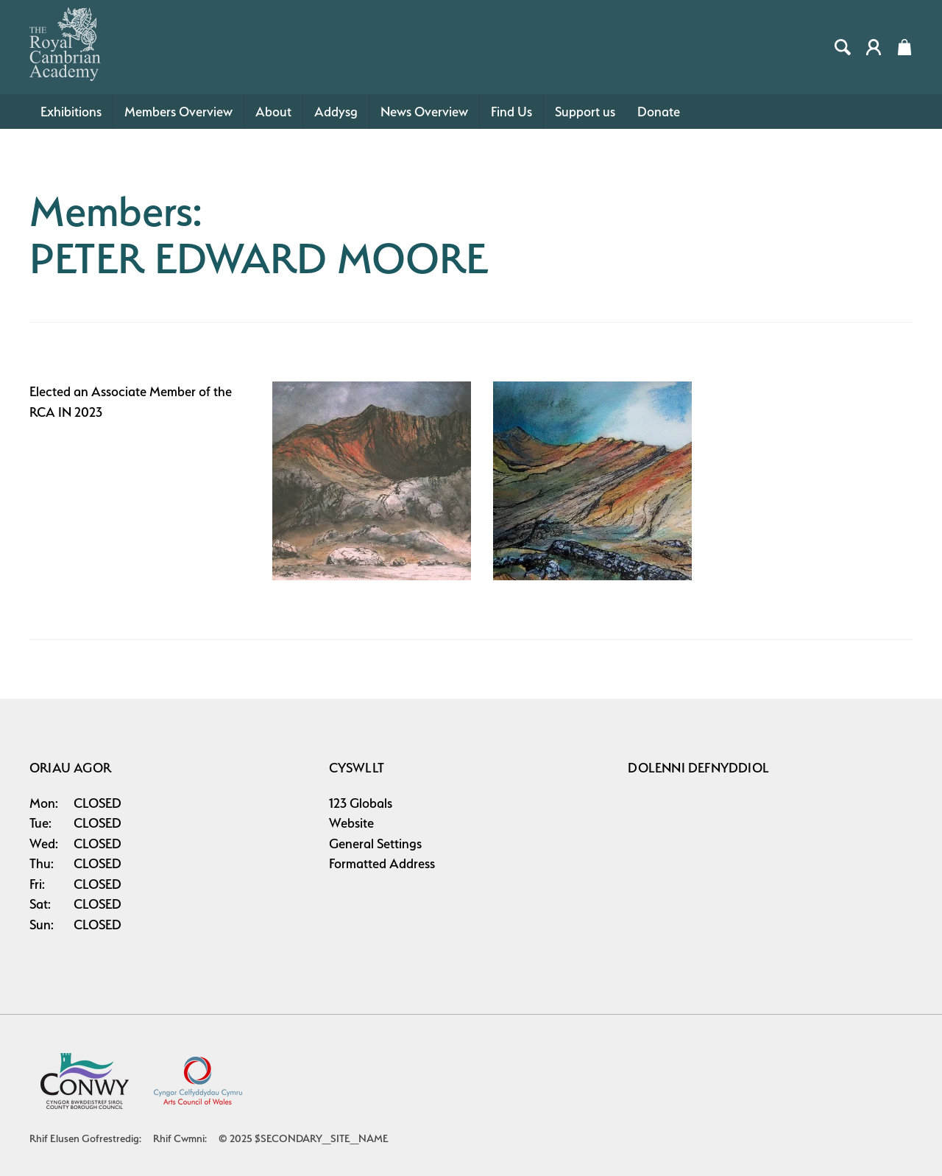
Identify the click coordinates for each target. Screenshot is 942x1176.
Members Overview (178, 111)
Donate (658, 111)
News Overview (424, 111)
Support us (585, 111)
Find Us (511, 111)
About (273, 111)
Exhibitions (71, 111)
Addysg (336, 111)
